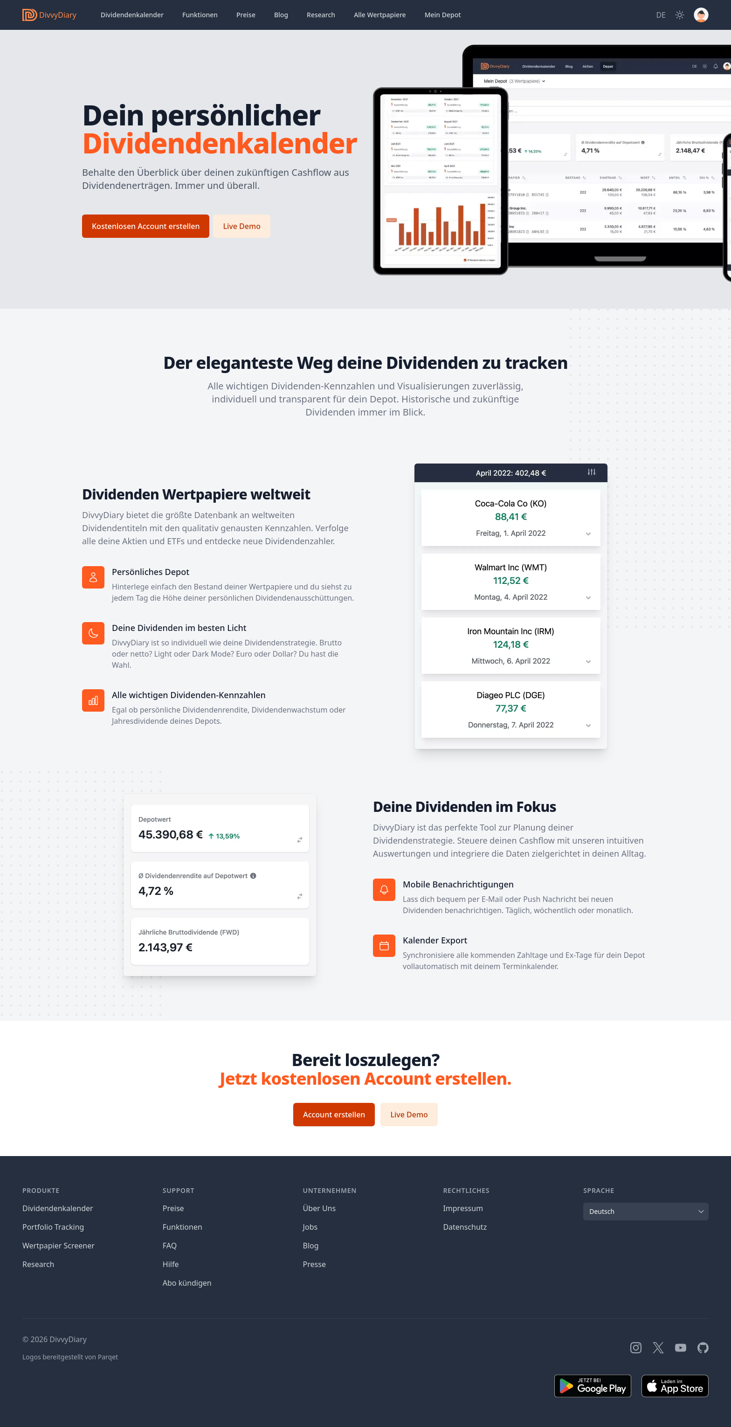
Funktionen (200, 14)
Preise (245, 14)
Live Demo (241, 226)
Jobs (310, 1227)
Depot (443, 15)
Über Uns (319, 1208)
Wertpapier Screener (58, 1245)
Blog (281, 14)
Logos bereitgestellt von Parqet (70, 1356)
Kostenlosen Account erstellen (146, 226)
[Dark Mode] (679, 15)
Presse (314, 1264)
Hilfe (171, 1264)
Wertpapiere (380, 15)
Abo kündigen (187, 1283)
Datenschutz (465, 1227)
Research (38, 1264)
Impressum (463, 1208)
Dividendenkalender (132, 14)
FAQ (170, 1245)
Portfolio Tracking (53, 1227)
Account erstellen (334, 1114)
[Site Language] (660, 14)
